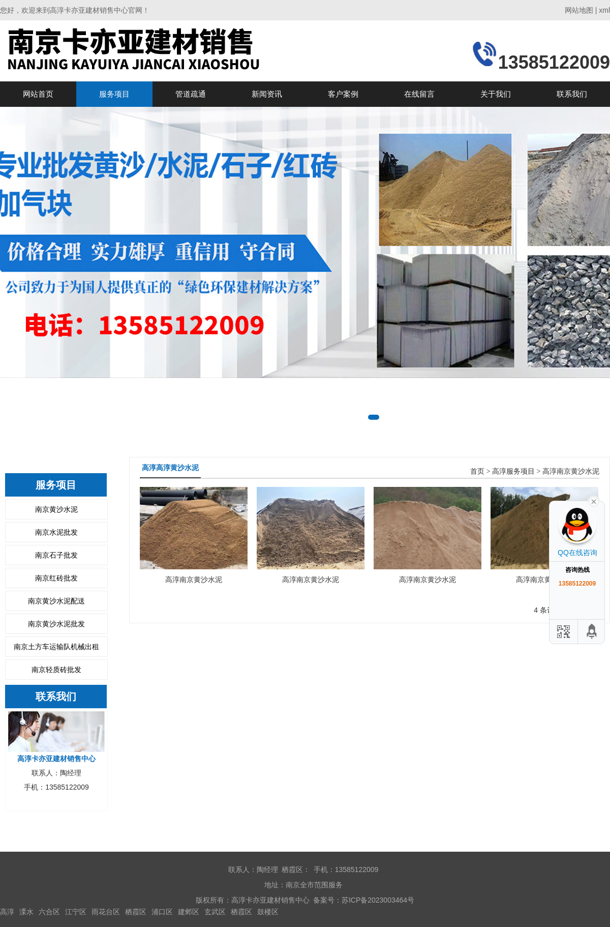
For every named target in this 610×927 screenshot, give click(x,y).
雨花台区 (106, 912)
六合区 (49, 912)
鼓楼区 (268, 912)
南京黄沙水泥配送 (56, 601)
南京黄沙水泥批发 (56, 624)
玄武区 (215, 912)
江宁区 (75, 912)
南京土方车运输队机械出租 (56, 647)
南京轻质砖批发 (56, 669)
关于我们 (495, 94)
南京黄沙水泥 (56, 509)
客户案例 (343, 94)
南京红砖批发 (56, 578)
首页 (477, 471)
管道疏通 (190, 94)
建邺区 (188, 912)
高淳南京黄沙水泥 (570, 471)
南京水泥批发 (56, 532)
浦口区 (162, 912)
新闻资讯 (267, 94)
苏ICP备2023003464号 (378, 900)
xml (604, 10)
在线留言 (419, 94)
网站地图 (579, 10)
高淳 (7, 912)
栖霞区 (135, 912)
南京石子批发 (56, 555)
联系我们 (572, 94)
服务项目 (114, 94)
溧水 (26, 912)
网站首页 (38, 94)
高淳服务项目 (513, 471)
